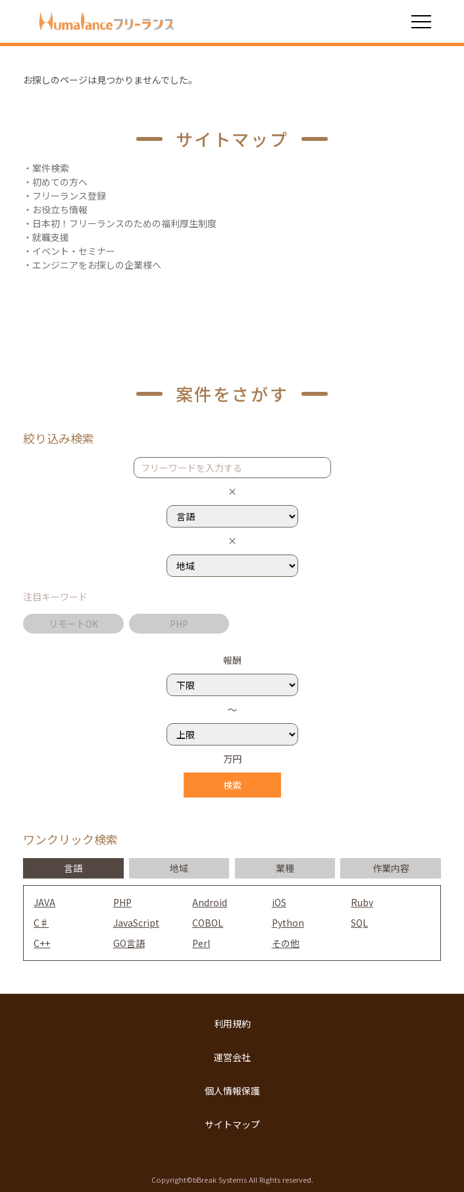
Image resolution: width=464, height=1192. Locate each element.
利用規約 (232, 1023)
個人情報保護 (232, 1090)
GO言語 (129, 943)
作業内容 (391, 868)
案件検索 (50, 168)
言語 (73, 868)
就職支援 (50, 237)
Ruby (362, 902)
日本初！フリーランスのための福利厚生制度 (124, 223)
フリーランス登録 (69, 195)
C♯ (41, 922)
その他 (285, 943)
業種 (285, 868)
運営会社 (232, 1057)
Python (288, 922)
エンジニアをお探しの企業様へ (96, 264)
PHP (179, 623)
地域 (179, 868)
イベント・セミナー (73, 250)
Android (209, 902)
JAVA (44, 902)
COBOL (207, 922)
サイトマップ (232, 1124)
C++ (42, 943)
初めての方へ (60, 181)
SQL (359, 922)
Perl (201, 943)
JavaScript (136, 922)
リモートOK (73, 623)
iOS (279, 902)
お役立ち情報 (60, 209)
